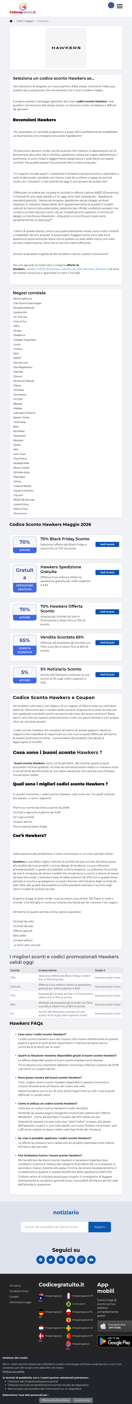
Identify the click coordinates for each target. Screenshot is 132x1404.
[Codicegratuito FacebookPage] (60, 1260)
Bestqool (18, 440)
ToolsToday (19, 422)
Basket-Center (21, 417)
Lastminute (68, 269)
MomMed (19, 431)
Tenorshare (19, 394)
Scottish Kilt (20, 312)
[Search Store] (111, 5)
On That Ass (20, 317)
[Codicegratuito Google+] (38, 1260)
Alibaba (17, 408)
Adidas (31, 269)
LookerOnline (21, 504)
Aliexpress (52, 269)
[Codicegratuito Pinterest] (72, 1260)
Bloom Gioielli (21, 467)
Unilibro (18, 348)
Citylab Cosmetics (23, 490)
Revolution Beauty (23, 380)
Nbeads (17, 403)
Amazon (101, 269)
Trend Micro (20, 458)
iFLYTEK (18, 399)
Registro (99, 1227)
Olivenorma (20, 513)
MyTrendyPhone (22, 298)
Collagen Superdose (24, 339)
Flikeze (17, 385)
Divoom (17, 376)
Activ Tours (19, 454)
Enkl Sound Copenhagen (27, 303)
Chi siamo (15, 1287)
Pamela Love (20, 362)
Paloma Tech (20, 508)
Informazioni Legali (20, 1303)
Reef (16, 353)
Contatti (14, 1298)
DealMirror (19, 335)
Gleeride (18, 371)
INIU (16, 449)
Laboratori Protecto (24, 412)
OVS (79, 269)
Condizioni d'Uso (19, 1292)
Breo (16, 426)
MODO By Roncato (24, 499)
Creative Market (22, 486)
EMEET (17, 358)
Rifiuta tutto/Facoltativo (55, 1400)
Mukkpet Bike (21, 463)
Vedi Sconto (107, 544)
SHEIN (41, 269)
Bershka (89, 269)
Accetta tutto (82, 1400)
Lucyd (16, 344)
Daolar (17, 444)
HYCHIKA (18, 390)
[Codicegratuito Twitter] (49, 1260)
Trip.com (18, 495)
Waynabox (19, 476)
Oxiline (17, 481)
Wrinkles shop (21, 472)
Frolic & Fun (20, 321)
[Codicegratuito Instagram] (83, 1260)
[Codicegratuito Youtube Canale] (94, 1260)
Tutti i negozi (25, 21)
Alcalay (17, 330)
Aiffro (16, 326)
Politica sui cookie (13, 1371)
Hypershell (19, 435)
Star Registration (22, 367)
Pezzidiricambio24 (23, 307)
